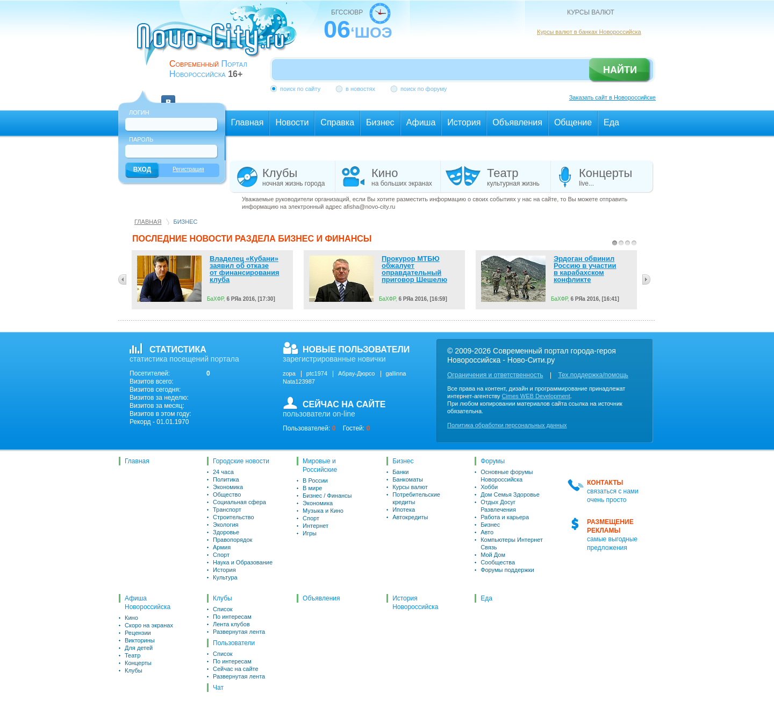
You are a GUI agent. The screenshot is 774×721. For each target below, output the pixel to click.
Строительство (233, 517)
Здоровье (226, 532)
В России (315, 480)
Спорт (221, 555)
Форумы (493, 461)
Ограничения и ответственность (495, 375)
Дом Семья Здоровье (510, 494)
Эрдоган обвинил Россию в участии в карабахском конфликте (585, 269)
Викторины (140, 640)
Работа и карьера (505, 517)
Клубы (133, 670)
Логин (139, 112)
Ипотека (403, 509)
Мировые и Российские (320, 465)
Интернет (315, 525)
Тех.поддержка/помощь (593, 375)
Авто (487, 532)
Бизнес (402, 461)
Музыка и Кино (323, 510)
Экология (226, 524)
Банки (400, 472)
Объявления (321, 598)
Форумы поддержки (507, 570)
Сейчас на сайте (236, 669)
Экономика (228, 487)
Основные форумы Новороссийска (507, 476)
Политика (226, 479)
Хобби (489, 487)
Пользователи (234, 643)
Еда (486, 598)
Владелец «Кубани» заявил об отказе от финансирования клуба (244, 269)
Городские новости (241, 461)
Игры (310, 533)
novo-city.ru (220, 42)
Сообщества (498, 562)
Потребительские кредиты (416, 498)
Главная (147, 221)
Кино (131, 617)
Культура (225, 577)
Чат (218, 687)
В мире (312, 488)
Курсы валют (410, 487)
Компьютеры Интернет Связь (512, 543)
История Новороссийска (415, 603)
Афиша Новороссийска (147, 603)
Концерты (138, 663)
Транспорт (227, 509)
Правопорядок (232, 539)
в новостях (360, 89)
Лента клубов (231, 624)
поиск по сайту (300, 89)
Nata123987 (299, 381)
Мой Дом (493, 555)
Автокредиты (410, 517)
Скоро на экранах (149, 625)
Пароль (141, 139)
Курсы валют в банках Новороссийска (589, 32)
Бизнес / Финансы (327, 495)
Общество (227, 494)
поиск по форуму (423, 89)
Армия (222, 547)
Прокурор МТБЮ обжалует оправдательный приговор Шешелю (414, 269)
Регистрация (188, 169)
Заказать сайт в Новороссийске (612, 97)
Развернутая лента (239, 631)
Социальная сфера (239, 502)
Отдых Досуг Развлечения (498, 506)
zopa (289, 373)
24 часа (223, 472)
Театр (132, 655)
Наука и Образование (243, 562)
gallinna (396, 373)
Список (223, 609)
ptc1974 (316, 373)
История (224, 570)
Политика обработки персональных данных (507, 425)
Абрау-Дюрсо (356, 373)
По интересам (232, 616)
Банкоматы (407, 479)
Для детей (139, 648)
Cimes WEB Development (536, 396)
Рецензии (138, 633)
